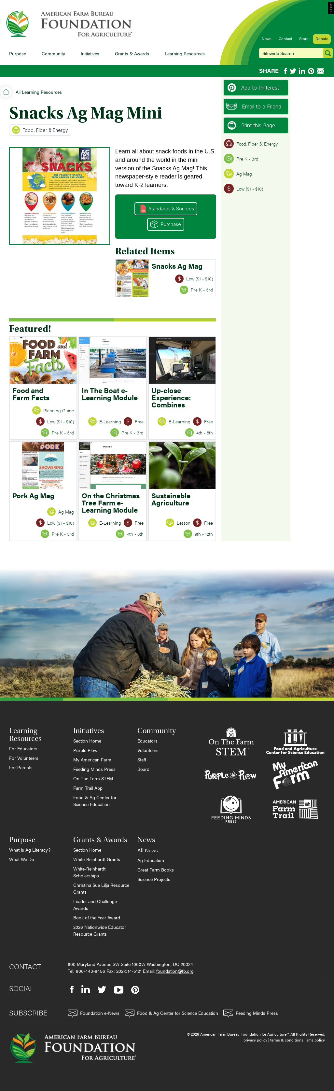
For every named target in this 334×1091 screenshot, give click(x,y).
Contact (285, 38)
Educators (147, 740)
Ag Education (150, 860)
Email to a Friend (253, 106)
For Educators (23, 748)
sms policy (315, 1040)
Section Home (87, 740)
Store (303, 38)
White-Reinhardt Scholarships (89, 872)
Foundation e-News (93, 1014)
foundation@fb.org (175, 971)
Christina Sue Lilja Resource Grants (101, 888)
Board (143, 769)
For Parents (21, 767)
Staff (141, 759)
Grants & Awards (132, 53)
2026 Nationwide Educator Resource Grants (99, 930)
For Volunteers (23, 758)
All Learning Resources (39, 92)
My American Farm (92, 759)
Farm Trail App (88, 788)
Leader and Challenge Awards (95, 904)
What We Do (21, 859)
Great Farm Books (155, 869)
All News (147, 850)
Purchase (165, 224)
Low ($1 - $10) (243, 188)
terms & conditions (286, 1040)
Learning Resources (185, 53)
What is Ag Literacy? (29, 849)
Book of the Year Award (96, 917)
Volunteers (148, 750)
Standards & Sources (167, 209)
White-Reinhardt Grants (96, 859)
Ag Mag (238, 173)
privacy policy (255, 1040)
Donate (321, 38)
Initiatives (90, 53)
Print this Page (251, 125)
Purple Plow (85, 750)
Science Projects (153, 879)
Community (53, 53)
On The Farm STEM (93, 778)
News (266, 38)
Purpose (17, 53)
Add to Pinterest (253, 87)
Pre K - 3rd (241, 158)
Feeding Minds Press (94, 769)
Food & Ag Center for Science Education (95, 800)
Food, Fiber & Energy (40, 130)
